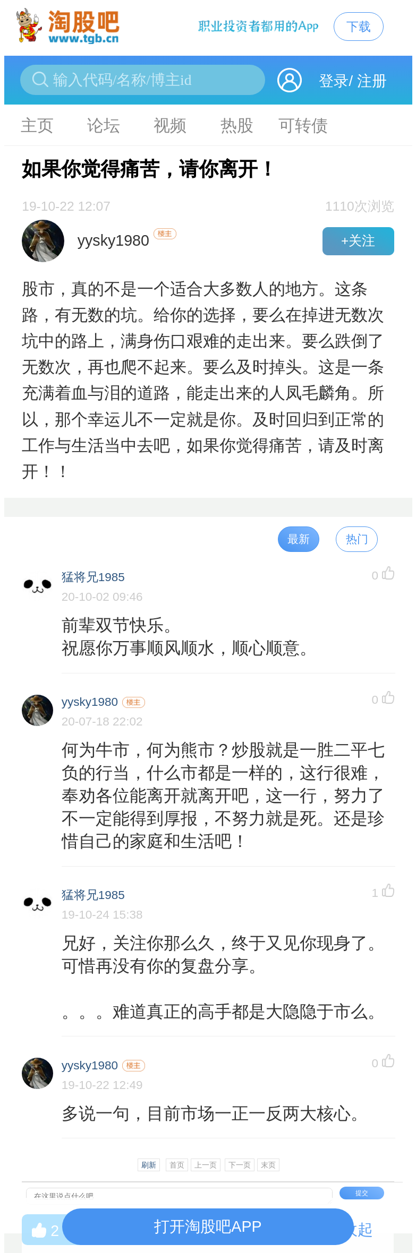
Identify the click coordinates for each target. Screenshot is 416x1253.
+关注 (358, 241)
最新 (298, 539)
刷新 (148, 1165)
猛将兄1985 (93, 577)
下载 (358, 26)
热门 (357, 539)
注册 (372, 81)
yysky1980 (90, 701)
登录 (334, 81)
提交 (361, 1193)
